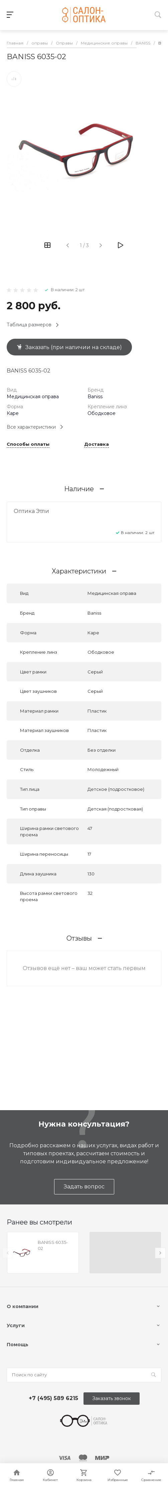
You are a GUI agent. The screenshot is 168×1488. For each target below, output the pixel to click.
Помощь (17, 1345)
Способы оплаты (28, 444)
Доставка (96, 444)
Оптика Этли (31, 511)
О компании (22, 1306)
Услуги (16, 1325)
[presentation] (7, 1253)
